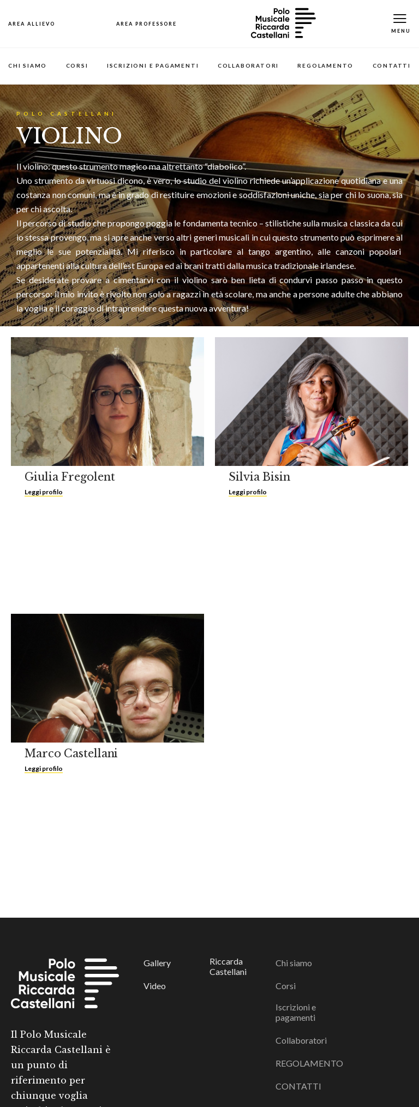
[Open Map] (31, 23)
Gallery (157, 963)
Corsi (77, 65)
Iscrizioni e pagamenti (153, 65)
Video (154, 985)
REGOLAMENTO (325, 65)
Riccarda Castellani (228, 966)
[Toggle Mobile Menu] (401, 23)
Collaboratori (248, 65)
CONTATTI (392, 65)
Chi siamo (27, 65)
